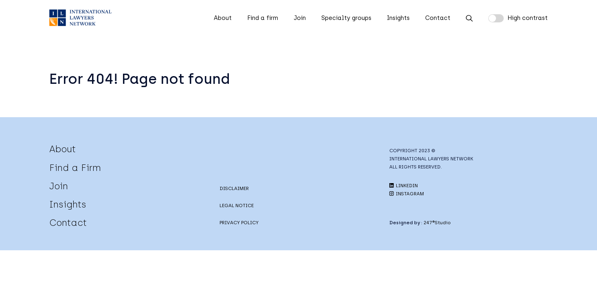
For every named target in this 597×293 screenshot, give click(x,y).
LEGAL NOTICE (236, 205)
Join (300, 18)
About (223, 18)
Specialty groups (346, 18)
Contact (437, 18)
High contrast (527, 18)
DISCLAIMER (234, 188)
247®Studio (437, 222)
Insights (398, 18)
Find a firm (262, 18)
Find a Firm (75, 167)
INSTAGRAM (406, 194)
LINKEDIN (403, 185)
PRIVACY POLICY (239, 222)
